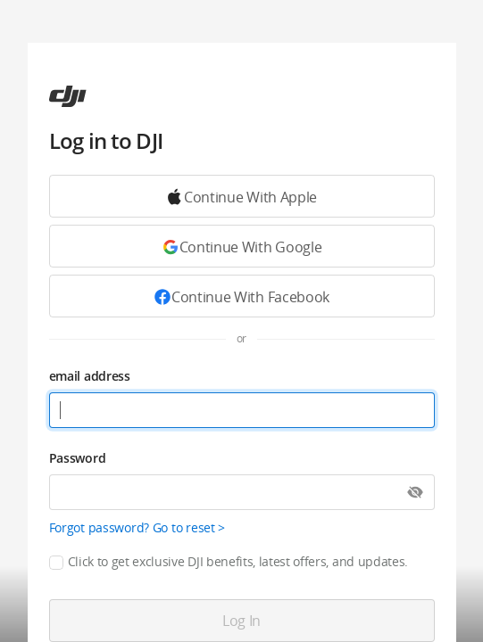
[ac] (68, 96)
